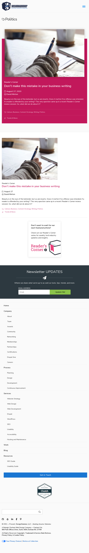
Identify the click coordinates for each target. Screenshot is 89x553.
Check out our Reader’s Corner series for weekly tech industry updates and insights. (43, 231)
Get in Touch (45, 475)
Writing (36, 112)
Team (9, 321)
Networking (11, 337)
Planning (10, 373)
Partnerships (11, 347)
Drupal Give (11, 357)
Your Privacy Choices (13, 541)
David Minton (12, 94)
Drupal (9, 414)
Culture (9, 112)
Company (8, 311)
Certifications (12, 352)
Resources (8, 456)
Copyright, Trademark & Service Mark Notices (34, 533)
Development (12, 383)
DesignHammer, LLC (23, 524)
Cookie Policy (19, 535)
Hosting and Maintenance (16, 439)
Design (9, 378)
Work (6, 445)
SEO (8, 424)
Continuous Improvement (16, 388)
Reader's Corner (11, 82)
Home (6, 305)
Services (7, 393)
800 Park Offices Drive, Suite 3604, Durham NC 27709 (21, 530)
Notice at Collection (30, 541)
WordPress (11, 419)
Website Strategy (13, 399)
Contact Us (37, 528)
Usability (10, 429)
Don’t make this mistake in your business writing (37, 86)
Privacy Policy (7, 535)
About (9, 316)
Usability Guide (12, 466)
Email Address (24, 288)
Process (7, 367)
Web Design (11, 404)
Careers (10, 362)
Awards (10, 326)
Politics (42, 112)
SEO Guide (11, 461)
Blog (6, 450)
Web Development (14, 409)
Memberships (12, 342)
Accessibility (11, 434)
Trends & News (12, 118)
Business (16, 112)
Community (11, 332)
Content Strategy (26, 112)
